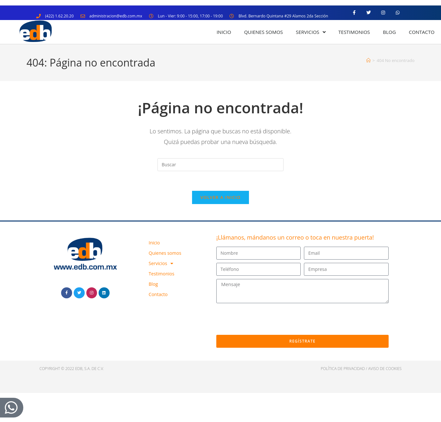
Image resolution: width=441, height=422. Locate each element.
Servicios (310, 32)
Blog (389, 32)
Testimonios (354, 32)
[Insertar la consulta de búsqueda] (220, 164)
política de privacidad (343, 368)
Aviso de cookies (385, 368)
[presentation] (265, 319)
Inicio (224, 32)
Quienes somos (263, 32)
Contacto (422, 32)
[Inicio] (368, 60)
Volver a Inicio (220, 197)
